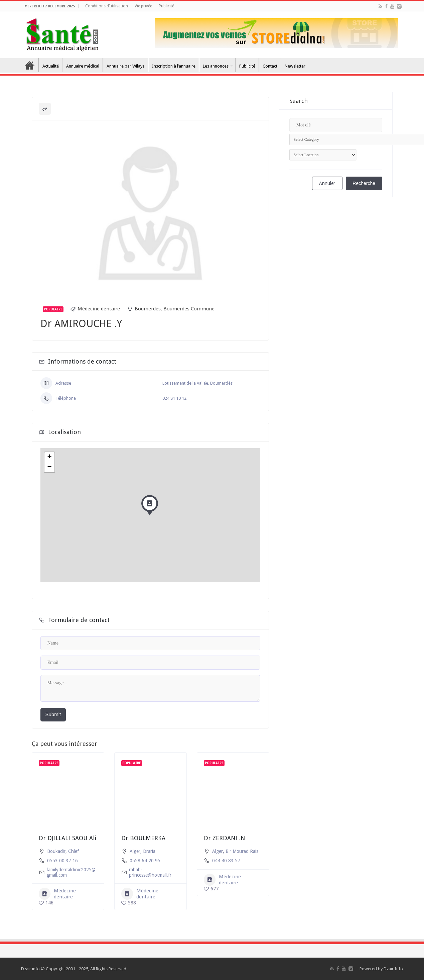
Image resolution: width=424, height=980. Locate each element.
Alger (135, 851)
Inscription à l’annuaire (173, 66)
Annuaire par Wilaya (126, 66)
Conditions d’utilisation (106, 6)
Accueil (29, 65)
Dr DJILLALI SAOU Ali (67, 838)
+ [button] (49, 457)
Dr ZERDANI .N (224, 838)
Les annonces (216, 66)
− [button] (49, 467)
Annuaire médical (82, 66)
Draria (149, 851)
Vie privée (143, 6)
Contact (270, 66)
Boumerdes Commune (189, 309)
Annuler (327, 183)
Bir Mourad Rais (242, 851)
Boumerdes (148, 309)
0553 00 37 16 (62, 860)
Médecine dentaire (99, 309)
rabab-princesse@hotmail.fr (150, 872)
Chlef (73, 851)
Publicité (166, 6)
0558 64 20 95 (145, 860)
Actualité (50, 66)
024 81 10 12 (174, 398)
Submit (53, 714)
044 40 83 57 (226, 860)
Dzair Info (393, 968)
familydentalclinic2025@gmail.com (71, 872)
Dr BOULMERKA (143, 838)
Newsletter (295, 66)
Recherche (363, 183)
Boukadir (56, 851)
